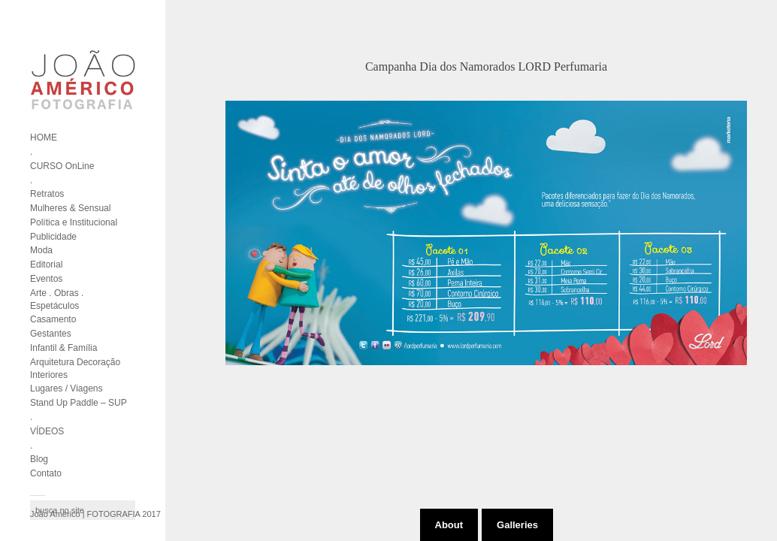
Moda (41, 250)
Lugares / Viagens (66, 388)
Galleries (517, 524)
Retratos (47, 194)
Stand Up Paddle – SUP (78, 402)
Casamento (53, 319)
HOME (43, 137)
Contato (46, 473)
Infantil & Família (63, 348)
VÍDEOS (47, 431)
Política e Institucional (73, 222)
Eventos (46, 279)
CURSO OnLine (62, 166)
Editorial (46, 264)
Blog (39, 459)
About (449, 524)
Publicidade (53, 236)
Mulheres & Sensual (70, 208)
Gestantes (50, 333)
